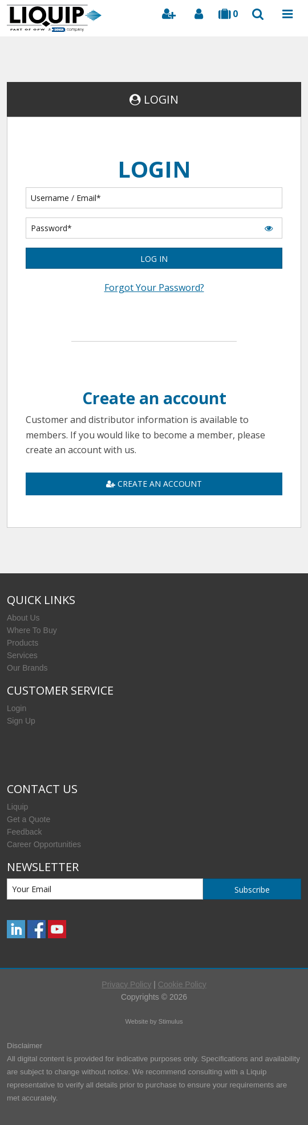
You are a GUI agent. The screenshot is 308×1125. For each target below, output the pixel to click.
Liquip (17, 806)
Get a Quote (28, 819)
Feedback (24, 831)
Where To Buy (32, 630)
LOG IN (154, 258)
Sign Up (21, 720)
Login (16, 708)
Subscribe (252, 889)
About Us (23, 617)
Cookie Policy (182, 984)
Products (22, 642)
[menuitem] (154, 617)
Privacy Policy (126, 984)
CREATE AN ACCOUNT (154, 483)
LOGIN (161, 99)
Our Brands (27, 667)
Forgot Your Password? (154, 287)
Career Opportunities (44, 844)
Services (22, 655)
